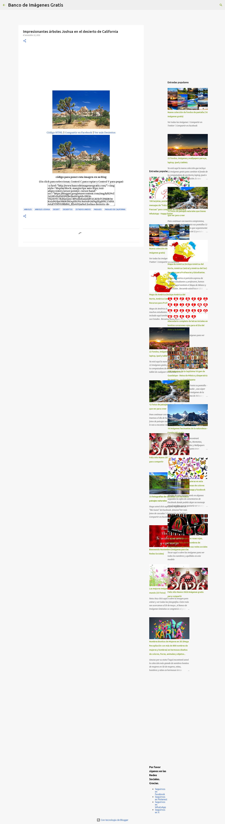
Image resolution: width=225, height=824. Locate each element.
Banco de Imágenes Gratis (35, 4)
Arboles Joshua (42, 209)
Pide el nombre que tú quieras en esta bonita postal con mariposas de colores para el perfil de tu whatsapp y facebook (186, 485)
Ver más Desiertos (105, 132)
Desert (56, 209)
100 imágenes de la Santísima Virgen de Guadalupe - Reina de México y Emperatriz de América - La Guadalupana (187, 375)
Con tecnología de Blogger (112, 820)
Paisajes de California (115, 209)
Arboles (28, 209)
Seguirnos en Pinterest (161, 798)
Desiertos (67, 209)
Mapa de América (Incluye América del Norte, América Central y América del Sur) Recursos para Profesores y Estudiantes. (187, 268)
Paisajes (98, 209)
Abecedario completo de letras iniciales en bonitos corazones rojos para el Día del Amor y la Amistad (188, 325)
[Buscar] (67, 5)
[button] (24, 41)
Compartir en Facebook (78, 132)
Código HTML (55, 132)
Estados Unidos (83, 209)
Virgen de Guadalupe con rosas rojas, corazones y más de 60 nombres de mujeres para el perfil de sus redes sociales (187, 542)
